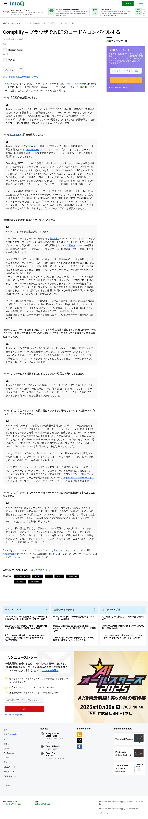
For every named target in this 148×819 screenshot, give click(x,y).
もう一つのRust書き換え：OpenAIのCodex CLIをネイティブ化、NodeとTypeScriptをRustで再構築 (25, 637)
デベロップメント (22, 576)
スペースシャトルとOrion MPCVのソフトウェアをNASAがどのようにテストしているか (123, 636)
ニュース (25, 23)
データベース (34, 581)
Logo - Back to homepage (17, 3)
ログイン (7, 743)
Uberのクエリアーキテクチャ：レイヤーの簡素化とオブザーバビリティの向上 (73, 638)
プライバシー (104, 813)
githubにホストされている (65, 550)
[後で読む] (20, 70)
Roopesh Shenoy (15, 50)
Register (128, 3)
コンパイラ (20, 581)
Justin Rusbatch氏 (75, 83)
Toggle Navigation (5, 3)
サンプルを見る (115, 63)
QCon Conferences (9, 750)
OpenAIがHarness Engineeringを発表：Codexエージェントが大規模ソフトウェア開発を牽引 (74, 628)
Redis (72, 245)
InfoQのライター (11, 767)
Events (7, 758)
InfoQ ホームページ (10, 23)
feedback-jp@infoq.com (12, 804)
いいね (11, 70)
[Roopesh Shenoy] (5, 50)
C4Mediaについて (10, 778)
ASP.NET (37, 576)
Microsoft (39, 569)
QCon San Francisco (51, 754)
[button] (126, 80)
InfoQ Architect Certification (53, 734)
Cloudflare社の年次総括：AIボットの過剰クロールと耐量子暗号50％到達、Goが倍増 (26, 627)
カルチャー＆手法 (111, 609)
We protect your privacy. (119, 87)
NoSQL (59, 576)
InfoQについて (10, 771)
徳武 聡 (11, 60)
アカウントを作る (10, 736)
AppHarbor (8, 554)
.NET (48, 576)
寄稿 (6, 762)
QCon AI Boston (53, 746)
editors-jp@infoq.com (43, 804)
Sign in (140, 3)
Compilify (7, 83)
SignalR (54, 238)
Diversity (7, 785)
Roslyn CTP (32, 149)
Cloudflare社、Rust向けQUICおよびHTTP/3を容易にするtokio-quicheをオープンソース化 (26, 617)
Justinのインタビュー (21, 557)
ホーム (6, 730)
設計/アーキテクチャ (64, 609)
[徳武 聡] (5, 60)
